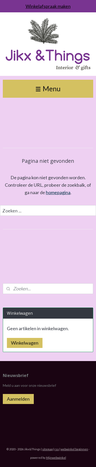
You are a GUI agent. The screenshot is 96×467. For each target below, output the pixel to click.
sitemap (47, 449)
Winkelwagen (24, 343)
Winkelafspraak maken (48, 6)
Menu (48, 88)
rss (57, 449)
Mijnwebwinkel (56, 457)
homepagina (58, 192)
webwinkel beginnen (74, 449)
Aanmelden (18, 399)
